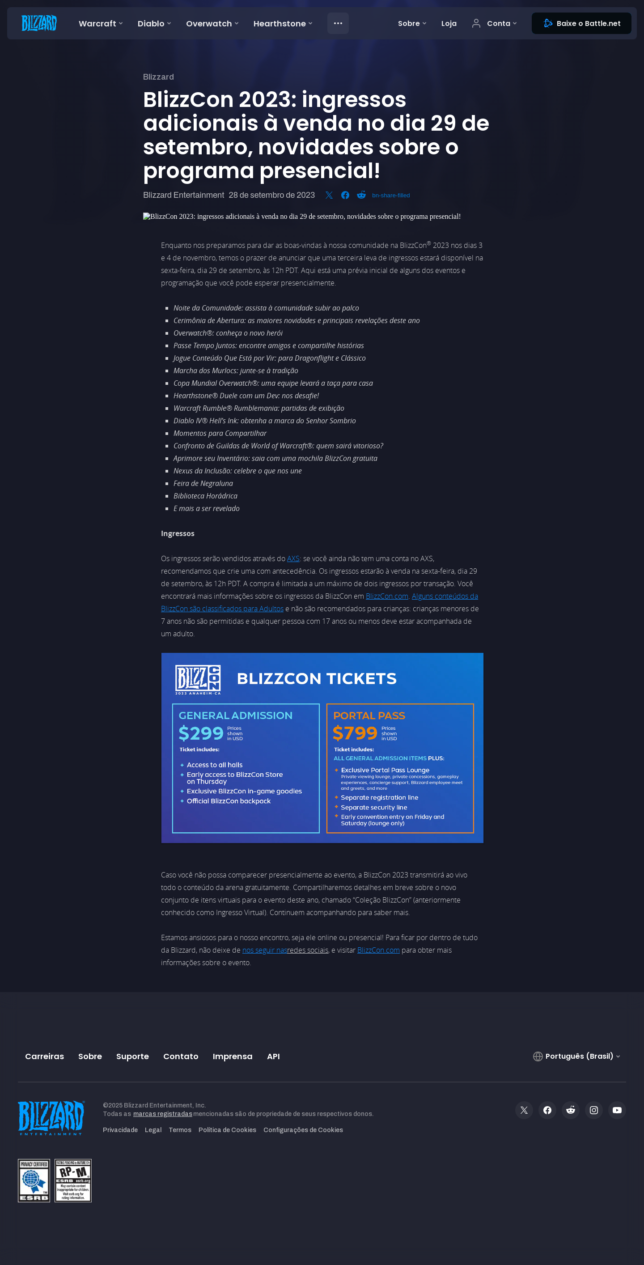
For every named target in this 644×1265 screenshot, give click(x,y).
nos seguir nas (264, 950)
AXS (293, 558)
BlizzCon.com (387, 596)
